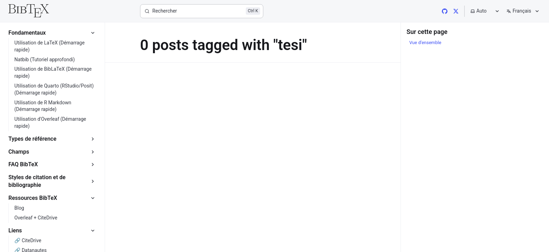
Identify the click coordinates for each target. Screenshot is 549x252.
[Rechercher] (201, 11)
